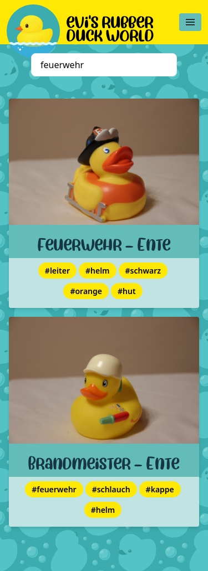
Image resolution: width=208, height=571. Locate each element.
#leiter (57, 270)
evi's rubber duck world (110, 26)
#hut (127, 291)
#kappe (160, 489)
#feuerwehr (54, 489)
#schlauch (111, 489)
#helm (97, 270)
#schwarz (143, 270)
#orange (86, 291)
